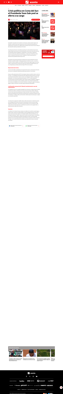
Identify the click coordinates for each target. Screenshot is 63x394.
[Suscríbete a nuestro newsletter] (53, 56)
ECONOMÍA (30, 5)
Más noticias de (14, 348)
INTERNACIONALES (38, 5)
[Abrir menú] (58, 2)
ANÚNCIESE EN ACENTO (42, 389)
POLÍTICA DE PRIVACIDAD (30, 389)
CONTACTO (19, 389)
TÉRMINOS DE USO (24, 389)
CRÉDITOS (36, 389)
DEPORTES (46, 5)
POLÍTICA (26, 5)
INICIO (16, 5)
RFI (11, 19)
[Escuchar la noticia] (35, 20)
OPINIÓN (23, 5)
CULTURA (43, 5)
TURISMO (33, 5)
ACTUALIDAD (19, 5)
